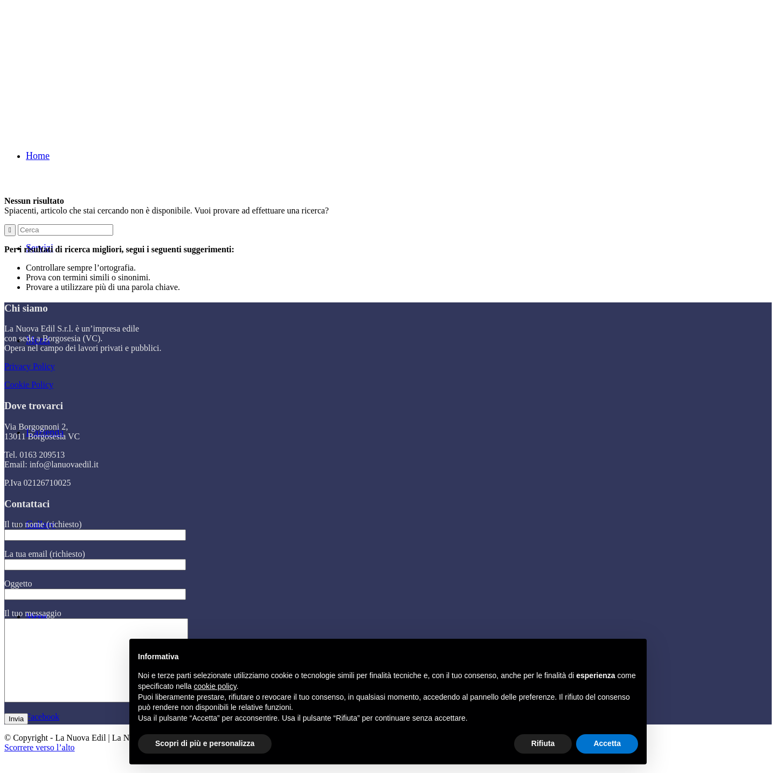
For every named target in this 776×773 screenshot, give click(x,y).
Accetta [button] (607, 743)
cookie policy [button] (215, 686)
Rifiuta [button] (543, 743)
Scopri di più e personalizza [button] (204, 743)
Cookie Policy (28, 384)
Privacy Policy (29, 366)
